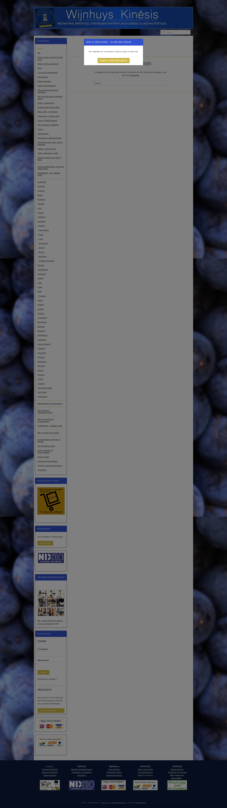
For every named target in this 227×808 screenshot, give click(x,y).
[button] (113, 60)
